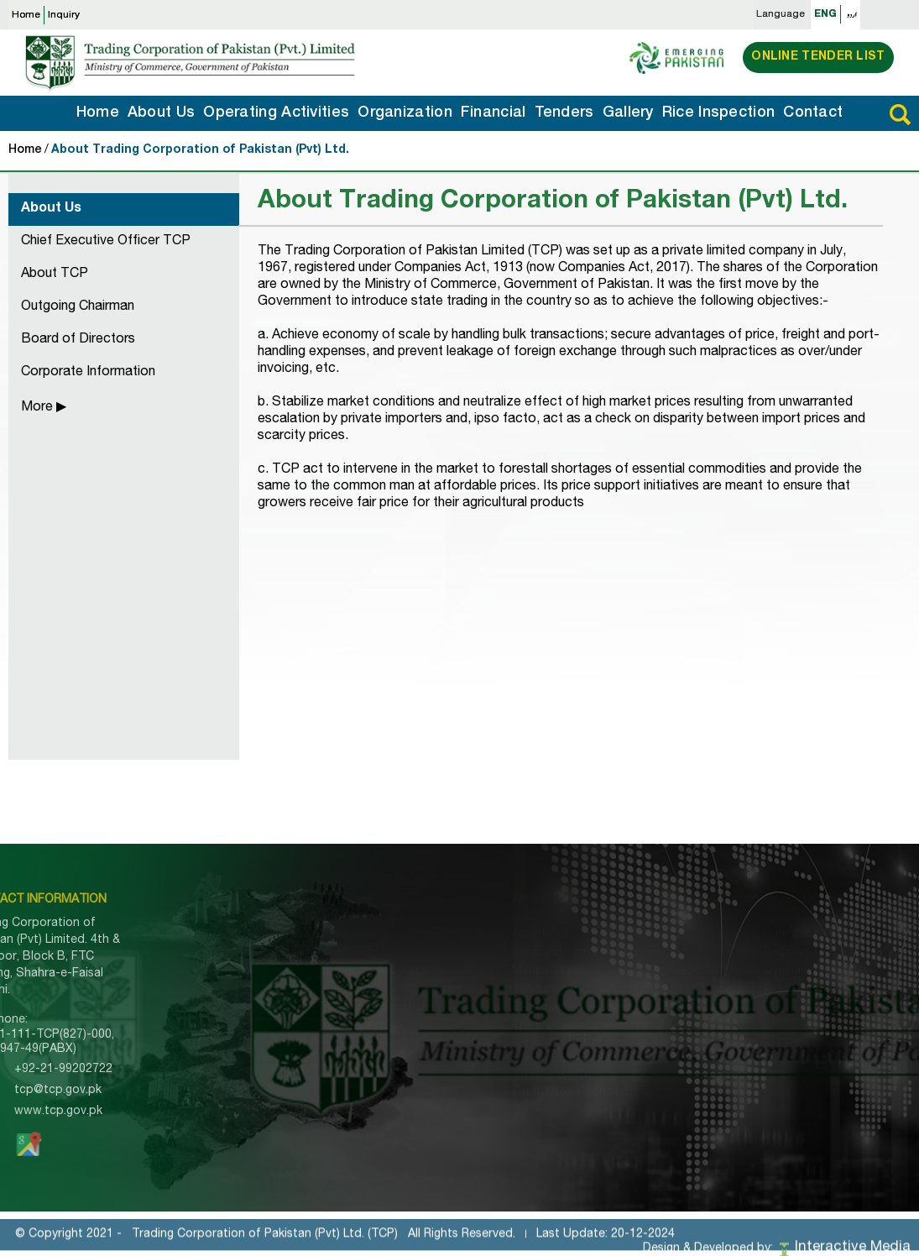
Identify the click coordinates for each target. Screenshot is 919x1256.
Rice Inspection (718, 113)
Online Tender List (818, 57)
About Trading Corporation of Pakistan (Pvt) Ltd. (200, 150)
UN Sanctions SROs (490, 1059)
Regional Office (766, 953)
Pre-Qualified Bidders (494, 1008)
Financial (493, 113)
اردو (852, 14)
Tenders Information (321, 1008)
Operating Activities (276, 113)
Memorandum (472, 971)
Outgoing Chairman (77, 307)
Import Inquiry (303, 1045)
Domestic (626, 971)
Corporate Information (88, 372)
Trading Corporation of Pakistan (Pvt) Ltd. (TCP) (265, 1242)
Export (618, 953)
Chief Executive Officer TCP (106, 242)
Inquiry (64, 15)
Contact (813, 113)
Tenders (564, 113)
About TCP (54, 274)
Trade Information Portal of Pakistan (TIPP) (511, 1034)
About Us (161, 113)
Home (26, 15)
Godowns (751, 990)
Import (618, 934)
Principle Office (766, 934)
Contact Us (297, 1101)
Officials (747, 971)
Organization (405, 113)
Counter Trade (640, 990)
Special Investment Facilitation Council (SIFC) (506, 1085)
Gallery (628, 113)
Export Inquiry (303, 1064)
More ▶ (43, 408)
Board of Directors (78, 340)
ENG (825, 14)
